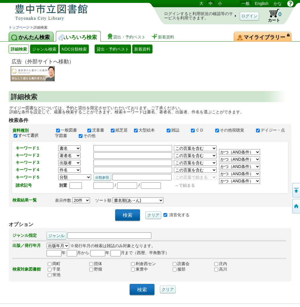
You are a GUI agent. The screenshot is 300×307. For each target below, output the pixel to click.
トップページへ (295, 206)
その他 (90, 135)
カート (271, 16)
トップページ (19, 27)
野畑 (95, 269)
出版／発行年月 (26, 245)
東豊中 (139, 269)
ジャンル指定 (24, 235)
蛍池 (54, 274)
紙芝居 (120, 130)
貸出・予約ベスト (113, 49)
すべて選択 (28, 135)
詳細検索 (19, 49)
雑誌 (176, 130)
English (261, 3)
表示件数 (72, 200)
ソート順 (129, 200)
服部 (179, 269)
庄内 (220, 263)
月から (78, 252)
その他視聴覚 (233, 130)
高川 (220, 269)
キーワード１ (28, 148)
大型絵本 (147, 130)
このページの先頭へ (295, 190)
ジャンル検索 (44, 49)
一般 (246, 3)
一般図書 (69, 130)
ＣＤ (200, 130)
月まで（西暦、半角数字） (140, 252)
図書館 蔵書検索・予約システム (69, 12)
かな (278, 3)
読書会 (181, 263)
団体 (95, 263)
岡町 (54, 263)
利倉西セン (143, 263)
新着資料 (142, 49)
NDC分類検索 (74, 49)
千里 (54, 269)
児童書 (96, 130)
